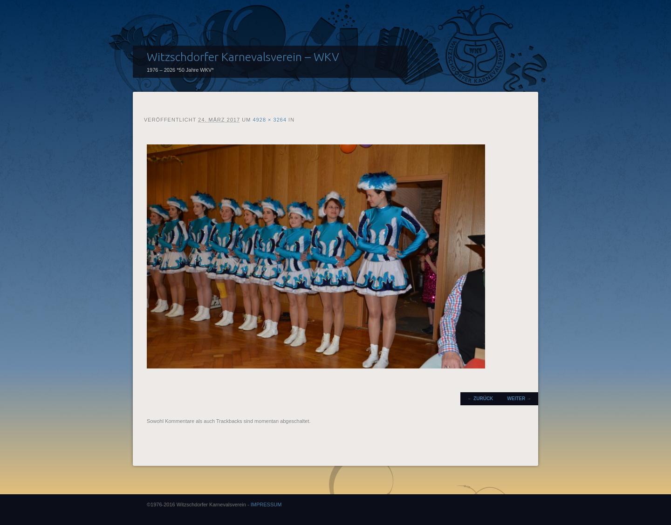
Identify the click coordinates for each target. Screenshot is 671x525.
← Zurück (480, 398)
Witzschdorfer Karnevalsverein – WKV (243, 56)
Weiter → (519, 398)
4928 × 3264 (270, 120)
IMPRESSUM (266, 504)
